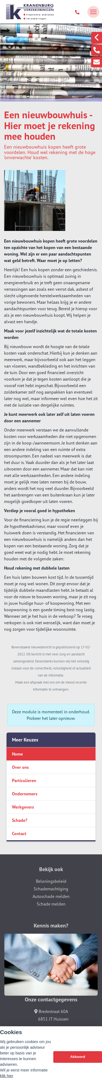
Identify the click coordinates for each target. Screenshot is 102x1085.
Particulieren (24, 780)
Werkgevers (23, 807)
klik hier (6, 1076)
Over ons (20, 767)
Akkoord (77, 1057)
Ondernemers (25, 793)
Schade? (19, 820)
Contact (19, 833)
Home (17, 754)
